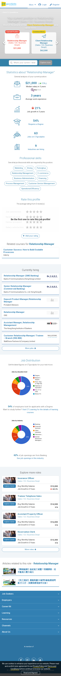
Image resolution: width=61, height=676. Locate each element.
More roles (30, 551)
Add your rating (30, 238)
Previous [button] (4, 44)
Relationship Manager (16, 42)
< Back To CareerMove (10, 14)
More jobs (30, 350)
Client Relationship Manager (43, 43)
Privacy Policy (38, 666)
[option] (17, 45)
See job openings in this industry (30, 460)
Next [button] (57, 44)
